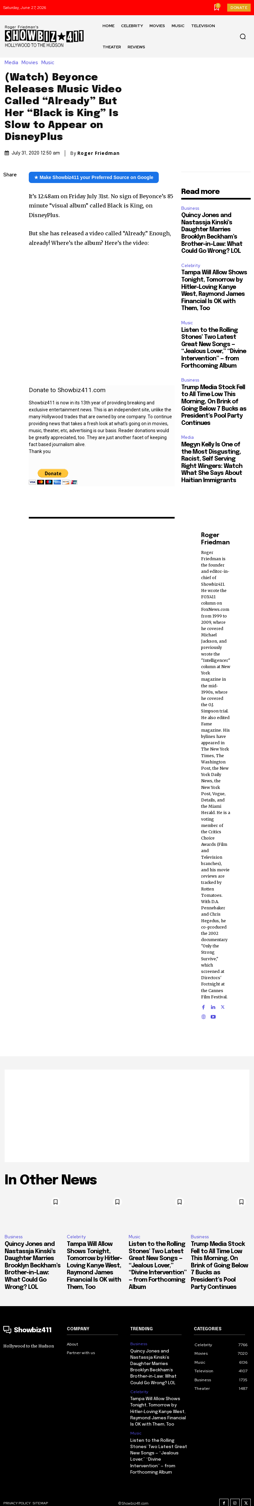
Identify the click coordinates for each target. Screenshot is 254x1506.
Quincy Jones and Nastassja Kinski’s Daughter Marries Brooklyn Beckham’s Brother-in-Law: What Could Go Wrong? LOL (33, 1265)
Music (49, 62)
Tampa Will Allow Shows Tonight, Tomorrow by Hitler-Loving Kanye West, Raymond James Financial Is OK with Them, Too (94, 1265)
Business (190, 208)
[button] (243, 36)
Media (13, 62)
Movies (31, 62)
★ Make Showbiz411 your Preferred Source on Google (93, 177)
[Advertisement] (127, 1116)
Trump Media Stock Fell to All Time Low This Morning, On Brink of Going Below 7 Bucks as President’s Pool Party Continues (219, 1265)
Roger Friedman (98, 153)
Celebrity (190, 265)
